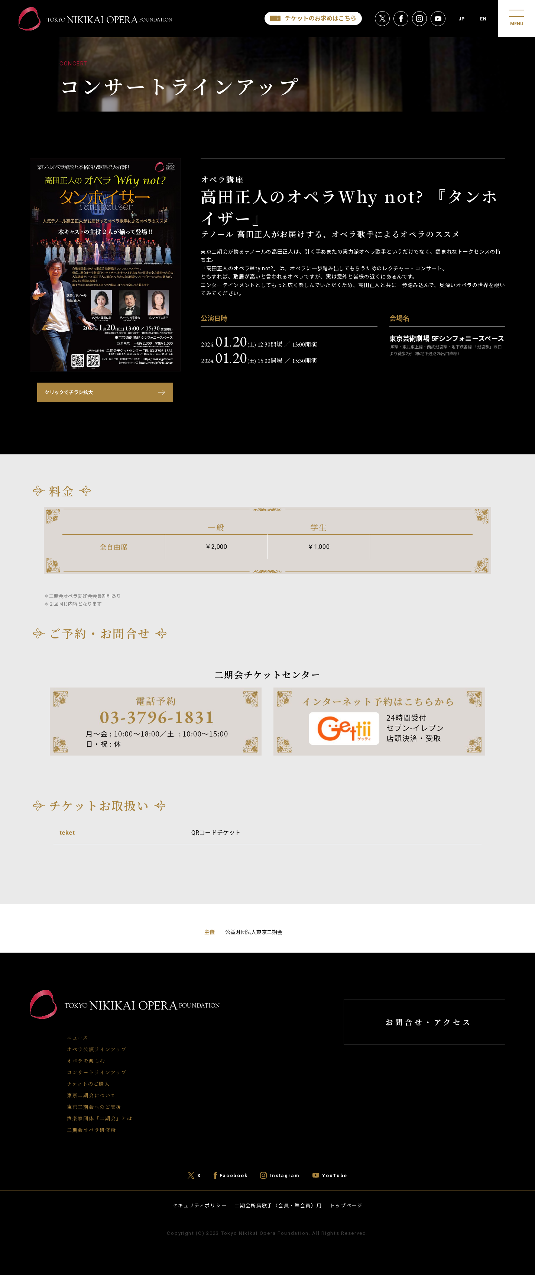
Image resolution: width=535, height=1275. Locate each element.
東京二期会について (91, 1095)
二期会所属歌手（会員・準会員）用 (278, 1205)
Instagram (285, 1175)
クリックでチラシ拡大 (69, 392)
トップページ (346, 1205)
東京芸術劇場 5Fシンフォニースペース (446, 338)
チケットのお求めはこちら (320, 18)
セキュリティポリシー (199, 1205)
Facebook (234, 1175)
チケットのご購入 (88, 1083)
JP (461, 19)
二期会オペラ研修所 (91, 1129)
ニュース (77, 1037)
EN (483, 19)
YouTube (334, 1175)
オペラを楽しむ (86, 1060)
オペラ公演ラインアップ (97, 1049)
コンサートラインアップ (97, 1072)
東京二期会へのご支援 (94, 1106)
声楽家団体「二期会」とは (99, 1118)
